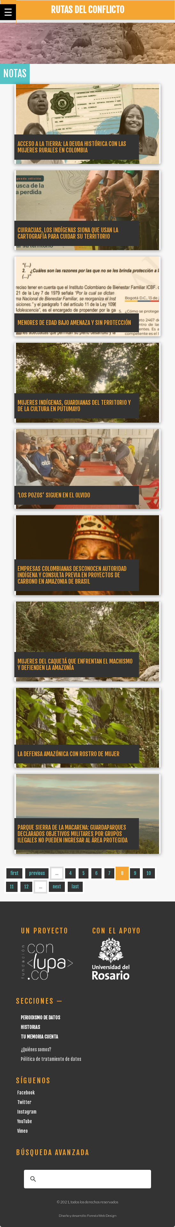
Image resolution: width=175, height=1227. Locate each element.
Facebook (26, 1092)
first (14, 873)
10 (149, 873)
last (75, 886)
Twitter (24, 1102)
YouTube (24, 1121)
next (57, 886)
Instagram (26, 1112)
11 (12, 886)
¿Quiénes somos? (36, 1049)
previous (37, 873)
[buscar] (86, 1179)
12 (26, 886)
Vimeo (22, 1131)
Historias (30, 1027)
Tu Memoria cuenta (39, 1036)
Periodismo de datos (40, 1017)
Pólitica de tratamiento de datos (51, 1059)
